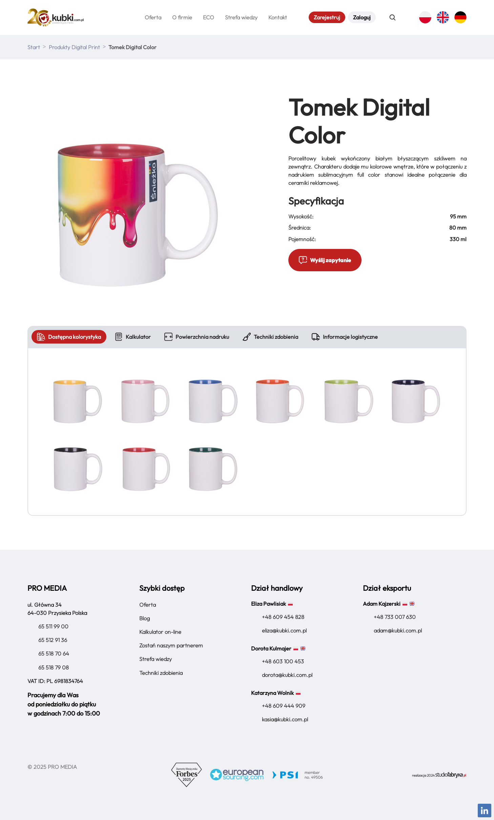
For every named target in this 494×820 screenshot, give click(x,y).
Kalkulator (133, 336)
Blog (144, 617)
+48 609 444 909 (283, 704)
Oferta (153, 17)
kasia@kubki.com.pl (285, 718)
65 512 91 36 (52, 639)
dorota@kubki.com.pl (287, 673)
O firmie (182, 17)
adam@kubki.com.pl (398, 629)
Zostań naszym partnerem (171, 644)
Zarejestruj (327, 17)
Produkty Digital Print (74, 46)
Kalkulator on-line (160, 630)
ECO (208, 17)
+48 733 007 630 (395, 615)
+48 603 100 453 (283, 660)
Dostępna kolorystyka (69, 336)
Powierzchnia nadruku (196, 336)
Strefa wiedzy (241, 17)
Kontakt (277, 17)
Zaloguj (362, 17)
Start (33, 46)
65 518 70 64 (53, 652)
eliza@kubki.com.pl (284, 629)
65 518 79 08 (53, 666)
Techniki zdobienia (270, 336)
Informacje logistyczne (345, 336)
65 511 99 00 (53, 625)
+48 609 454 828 (283, 615)
